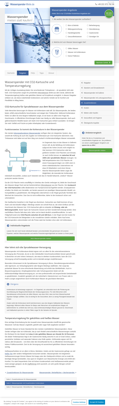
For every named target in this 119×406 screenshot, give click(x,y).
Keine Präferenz (72, 56)
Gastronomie (93, 33)
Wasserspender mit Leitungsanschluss (96, 98)
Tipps (42, 73)
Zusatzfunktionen (88, 103)
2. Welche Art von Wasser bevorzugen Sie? (69, 42)
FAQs (33, 73)
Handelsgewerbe (73, 33)
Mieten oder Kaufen (89, 113)
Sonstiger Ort (93, 37)
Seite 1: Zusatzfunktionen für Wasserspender (21, 379)
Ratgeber (22, 73)
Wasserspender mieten (97, 150)
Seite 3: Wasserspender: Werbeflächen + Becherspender (25, 387)
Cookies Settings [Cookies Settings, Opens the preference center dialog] (79, 402)
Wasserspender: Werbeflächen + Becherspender (57, 372)
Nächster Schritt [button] (103, 62)
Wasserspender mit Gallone (92, 93)
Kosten (85, 108)
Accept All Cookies (97, 402)
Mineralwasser (43, 93)
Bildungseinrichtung (74, 29)
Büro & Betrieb (72, 25)
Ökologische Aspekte (90, 123)
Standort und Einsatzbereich (92, 88)
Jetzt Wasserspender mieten (40, 238)
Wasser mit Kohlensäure (76, 52)
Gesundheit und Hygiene (91, 118)
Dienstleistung (93, 29)
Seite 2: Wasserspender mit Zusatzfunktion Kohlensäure (25, 383)
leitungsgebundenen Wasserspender (27, 133)
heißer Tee (9, 354)
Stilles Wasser (72, 48)
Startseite (11, 73)
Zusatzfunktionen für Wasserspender (19, 372)
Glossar (51, 73)
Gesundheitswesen (74, 37)
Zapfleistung (31, 364)
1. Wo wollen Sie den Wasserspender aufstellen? (71, 19)
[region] (59, 402)
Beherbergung (93, 25)
